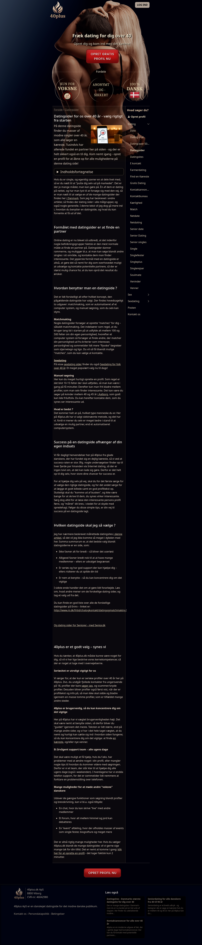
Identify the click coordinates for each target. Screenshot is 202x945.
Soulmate (135, 275)
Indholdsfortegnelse (76, 171)
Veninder (135, 281)
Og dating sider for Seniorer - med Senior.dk (80, 625)
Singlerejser (137, 268)
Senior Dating (138, 235)
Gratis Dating (138, 183)
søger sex (87, 685)
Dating (132, 124)
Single (133, 248)
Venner (134, 288)
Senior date (137, 229)
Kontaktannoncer (140, 189)
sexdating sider (73, 364)
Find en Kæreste (139, 176)
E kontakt (135, 163)
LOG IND (142, 5)
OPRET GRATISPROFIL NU (102, 56)
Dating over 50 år (140, 143)
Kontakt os (134, 314)
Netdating (136, 222)
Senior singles (138, 242)
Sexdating (60, 360)
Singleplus (136, 262)
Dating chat (137, 137)
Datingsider (137, 150)
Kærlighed (136, 202)
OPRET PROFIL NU (102, 873)
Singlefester (137, 255)
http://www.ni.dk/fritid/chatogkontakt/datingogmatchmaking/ (90, 610)
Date (133, 130)
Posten (132, 307)
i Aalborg (103, 394)
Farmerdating (138, 170)
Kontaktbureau (139, 196)
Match (134, 209)
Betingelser (58, 913)
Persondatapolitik (39, 913)
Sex (130, 294)
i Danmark (72, 198)
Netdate (135, 216)
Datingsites (136, 157)
